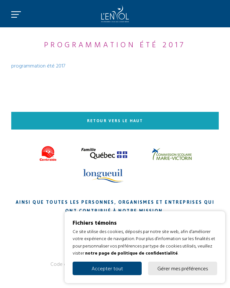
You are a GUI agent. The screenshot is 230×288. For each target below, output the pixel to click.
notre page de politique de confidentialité (131, 252)
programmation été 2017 (38, 65)
